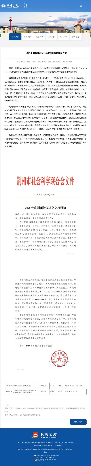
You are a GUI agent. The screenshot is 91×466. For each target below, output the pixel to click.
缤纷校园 (27, 37)
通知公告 (63, 37)
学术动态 (75, 37)
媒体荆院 (51, 37)
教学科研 (39, 37)
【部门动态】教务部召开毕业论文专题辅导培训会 (22, 415)
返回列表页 (78, 422)
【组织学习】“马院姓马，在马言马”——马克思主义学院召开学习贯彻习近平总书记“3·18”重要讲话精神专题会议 (45, 408)
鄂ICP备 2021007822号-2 (47, 458)
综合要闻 (15, 37)
